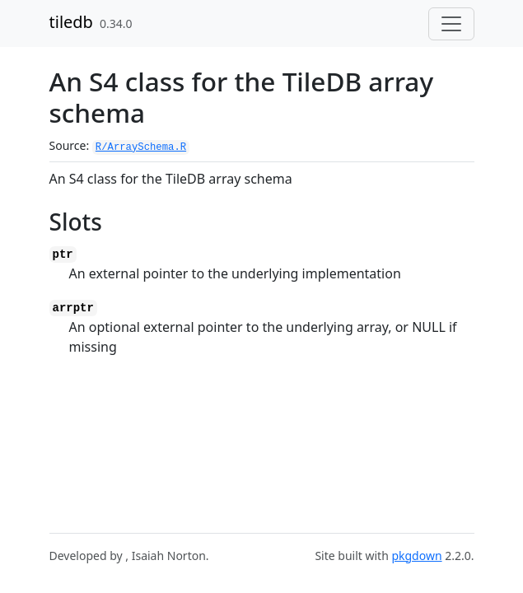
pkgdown (416, 555)
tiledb (71, 22)
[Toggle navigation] (451, 23)
